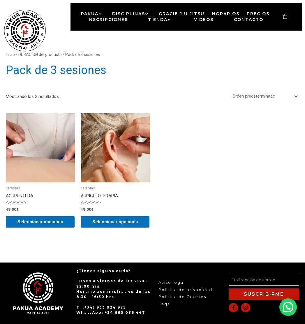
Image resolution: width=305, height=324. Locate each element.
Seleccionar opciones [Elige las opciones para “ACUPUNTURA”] (40, 221)
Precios (258, 13)
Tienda (161, 19)
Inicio (10, 54)
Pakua (93, 14)
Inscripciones (107, 19)
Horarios (225, 13)
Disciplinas (131, 14)
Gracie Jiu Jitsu (181, 13)
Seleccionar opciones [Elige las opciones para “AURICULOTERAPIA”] (115, 221)
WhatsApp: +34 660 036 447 (110, 312)
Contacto (248, 19)
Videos (204, 19)
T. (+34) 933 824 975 (101, 307)
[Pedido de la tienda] (264, 96)
